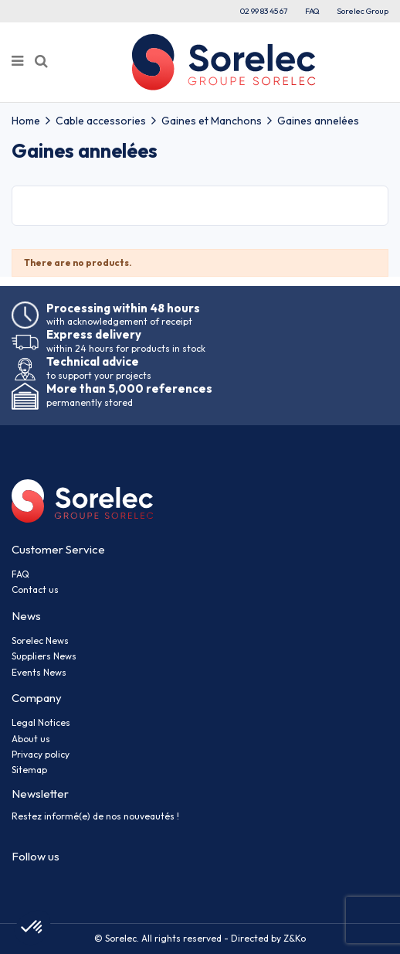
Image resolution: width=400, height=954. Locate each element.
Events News (39, 672)
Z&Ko (293, 938)
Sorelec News (40, 640)
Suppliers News (44, 656)
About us (31, 738)
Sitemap (29, 769)
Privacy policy (40, 754)
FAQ (312, 10)
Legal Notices (41, 722)
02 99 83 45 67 (264, 10)
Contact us (35, 589)
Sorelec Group (362, 10)
